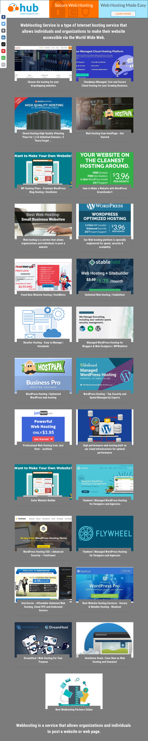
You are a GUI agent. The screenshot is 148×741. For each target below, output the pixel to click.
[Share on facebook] (3, 17)
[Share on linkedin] (3, 37)
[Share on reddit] (3, 44)
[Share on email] (3, 64)
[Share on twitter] (3, 23)
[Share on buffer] (3, 30)
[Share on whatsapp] (3, 57)
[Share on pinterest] (3, 51)
